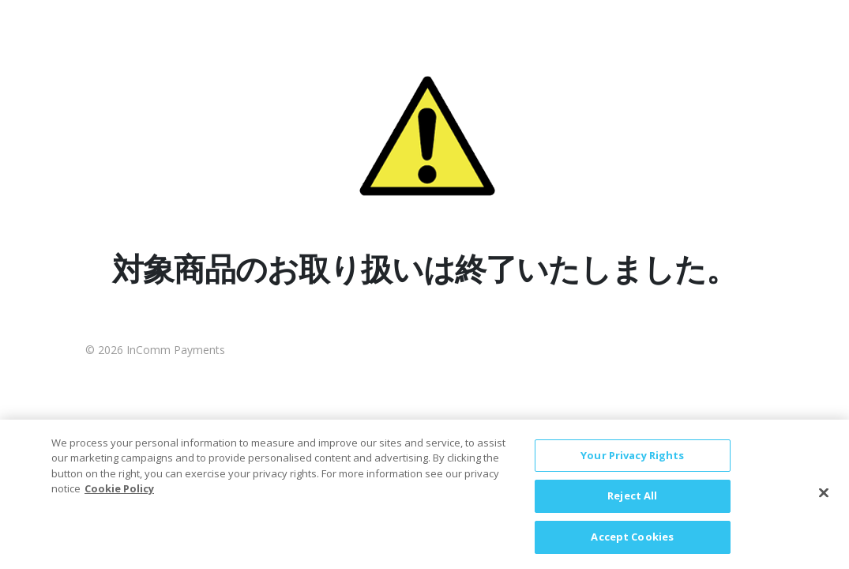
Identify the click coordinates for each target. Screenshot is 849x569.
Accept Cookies (632, 545)
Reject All (632, 504)
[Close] (823, 501)
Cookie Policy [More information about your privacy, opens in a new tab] (119, 497)
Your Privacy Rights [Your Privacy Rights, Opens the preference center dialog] (632, 464)
